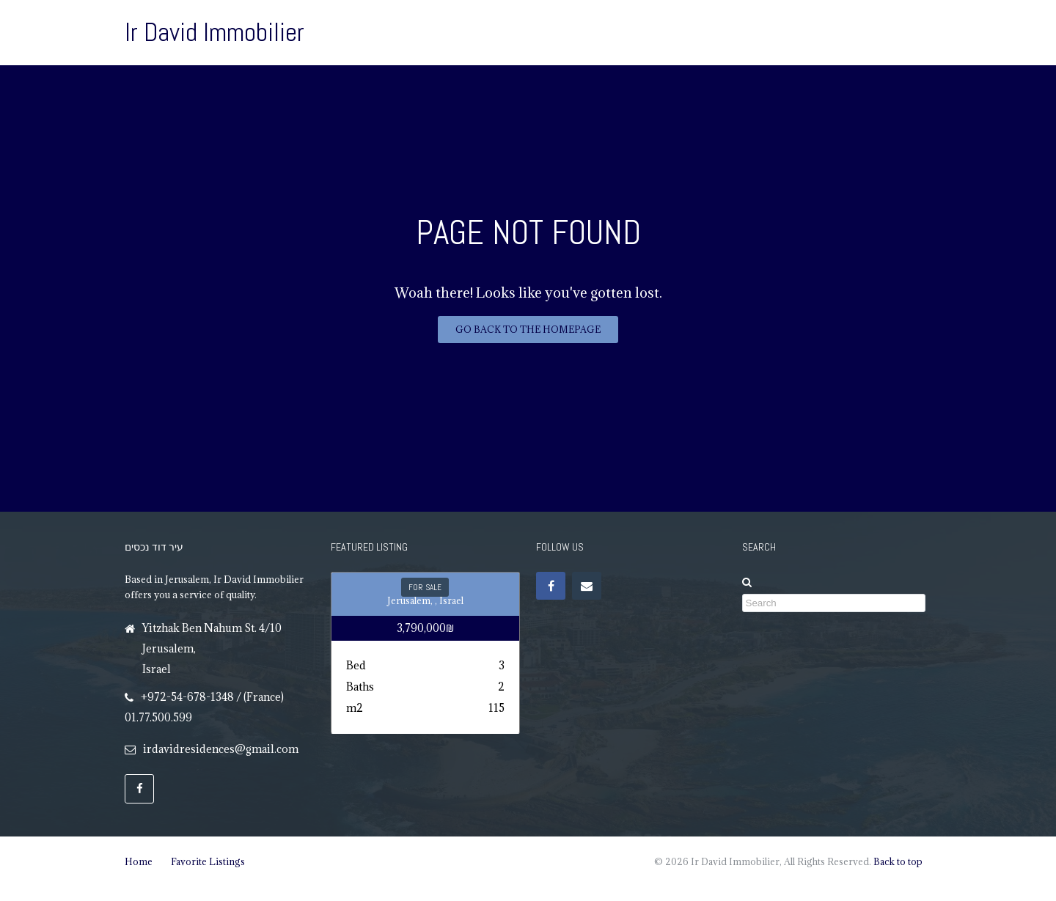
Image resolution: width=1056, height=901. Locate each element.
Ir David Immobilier (214, 32)
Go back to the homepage (528, 329)
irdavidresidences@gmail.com (220, 749)
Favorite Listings (208, 861)
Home (139, 861)
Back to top (898, 861)
